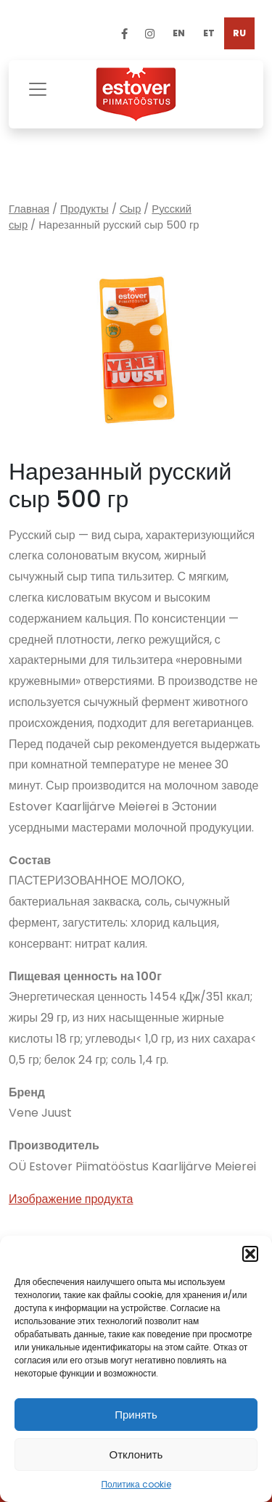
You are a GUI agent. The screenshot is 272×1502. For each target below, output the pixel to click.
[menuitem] (179, 33)
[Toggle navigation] (38, 87)
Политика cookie (135, 1484)
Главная (29, 209)
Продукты (84, 209)
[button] (250, 1254)
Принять (136, 1414)
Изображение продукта (71, 1199)
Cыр (130, 209)
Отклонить (136, 1454)
